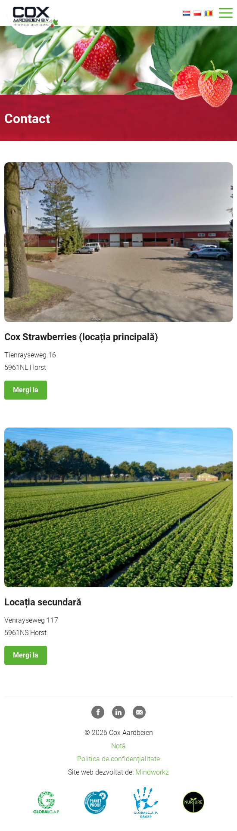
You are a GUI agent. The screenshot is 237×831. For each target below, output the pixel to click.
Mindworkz (152, 772)
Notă (118, 746)
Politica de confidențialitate (118, 759)
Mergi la (25, 390)
